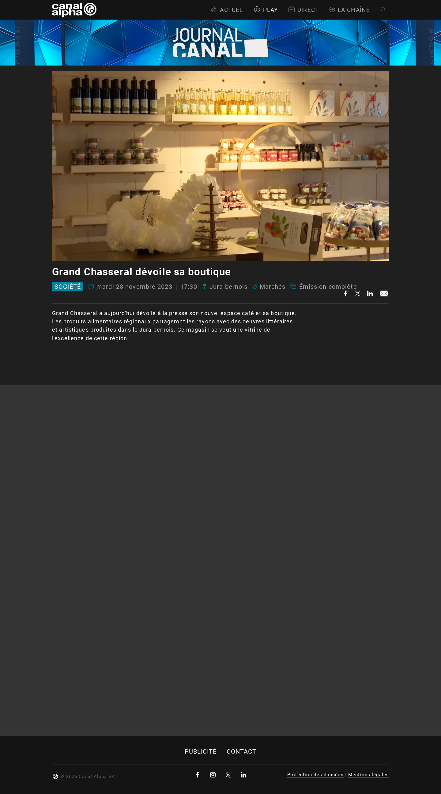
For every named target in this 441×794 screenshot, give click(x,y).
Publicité (201, 751)
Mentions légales (368, 774)
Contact (242, 751)
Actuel (226, 9)
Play (266, 9)
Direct (303, 9)
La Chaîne (349, 9)
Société (68, 286)
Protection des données (315, 774)
